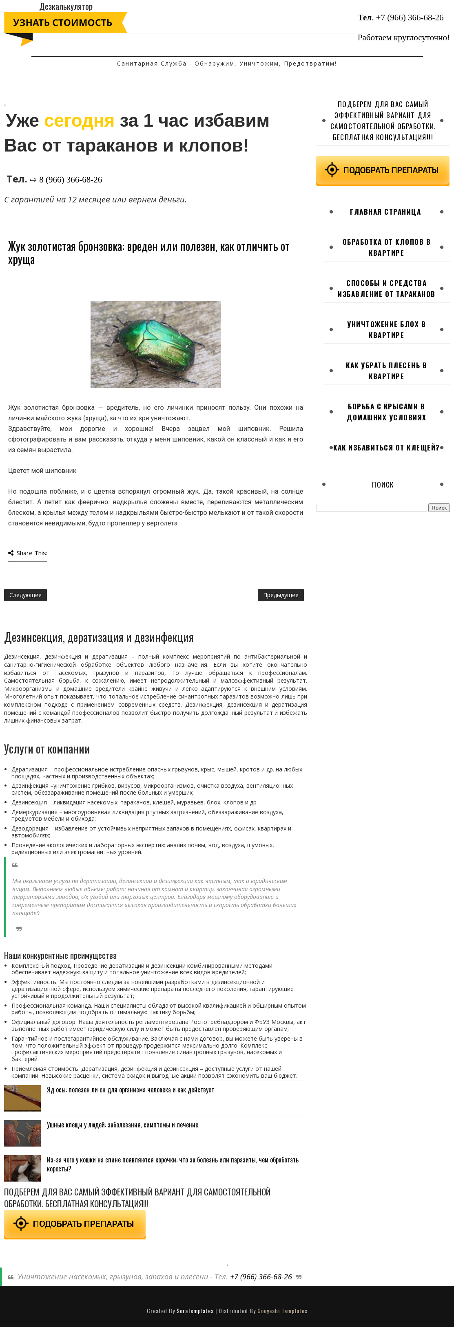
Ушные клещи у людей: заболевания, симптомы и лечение (122, 1124)
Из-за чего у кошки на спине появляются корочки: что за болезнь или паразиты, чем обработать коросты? (173, 1164)
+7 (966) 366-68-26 (410, 17)
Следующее (25, 595)
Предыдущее (281, 595)
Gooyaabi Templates (282, 1310)
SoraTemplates (195, 1310)
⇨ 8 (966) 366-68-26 (66, 180)
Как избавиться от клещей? (386, 447)
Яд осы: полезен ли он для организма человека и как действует (130, 1089)
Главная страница (385, 212)
